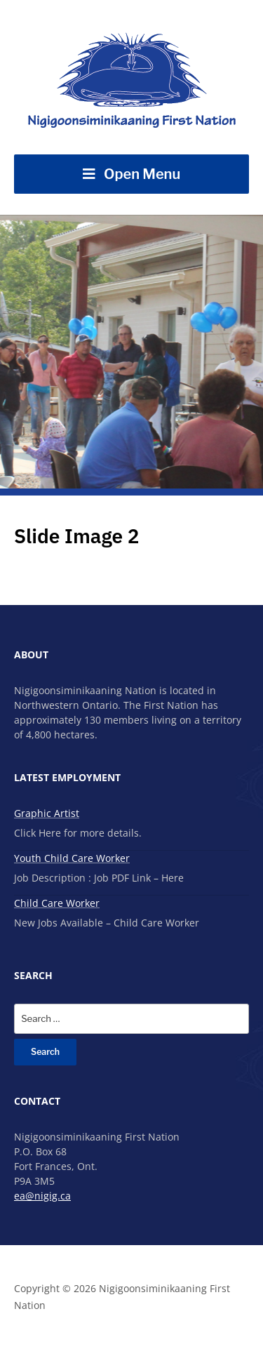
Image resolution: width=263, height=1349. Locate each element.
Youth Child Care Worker (72, 858)
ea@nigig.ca (42, 1195)
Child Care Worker (57, 903)
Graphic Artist (46, 813)
